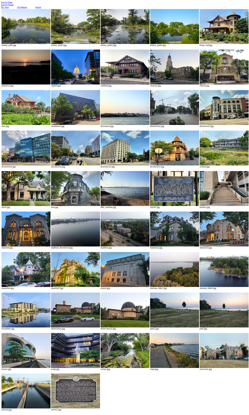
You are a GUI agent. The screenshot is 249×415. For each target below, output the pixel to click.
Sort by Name (7, 5)
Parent (38, 7)
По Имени (22, 7)
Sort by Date (6, 2)
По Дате (5, 7)
